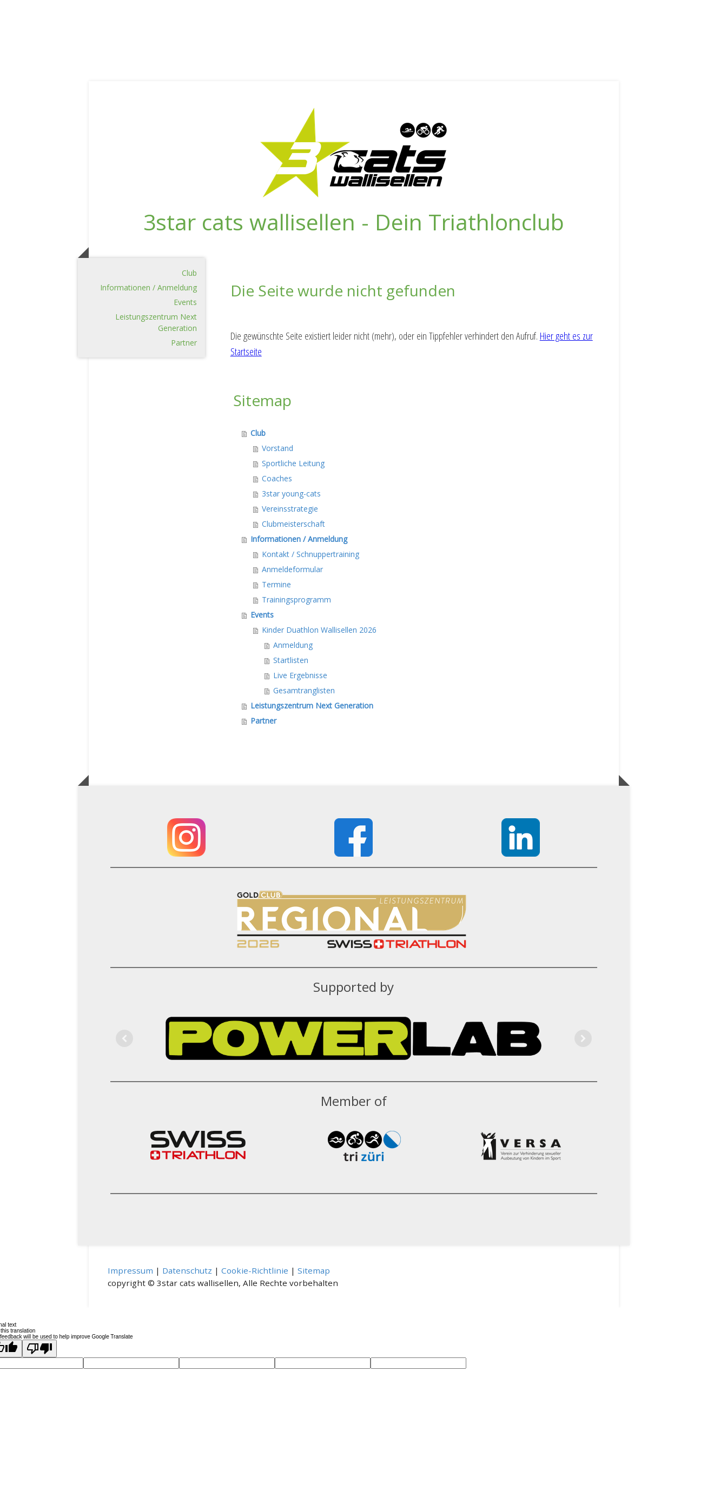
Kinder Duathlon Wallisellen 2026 (319, 630)
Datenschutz (187, 1270)
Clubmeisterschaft (293, 524)
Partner (184, 342)
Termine (276, 584)
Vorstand (277, 448)
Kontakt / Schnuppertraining (310, 554)
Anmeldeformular (292, 569)
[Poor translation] (39, 1348)
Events (185, 302)
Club (189, 273)
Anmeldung (293, 645)
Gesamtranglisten (304, 690)
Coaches (277, 478)
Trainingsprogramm (296, 599)
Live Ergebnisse (300, 675)
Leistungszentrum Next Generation (156, 322)
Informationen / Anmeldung (148, 287)
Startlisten (290, 660)
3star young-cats (291, 493)
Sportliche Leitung (293, 463)
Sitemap (314, 1270)
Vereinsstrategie (290, 508)
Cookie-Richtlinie (254, 1270)
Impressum (130, 1270)
